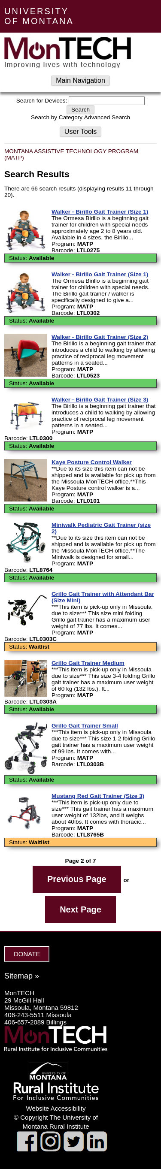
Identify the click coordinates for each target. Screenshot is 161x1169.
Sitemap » (21, 976)
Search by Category (56, 117)
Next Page (80, 909)
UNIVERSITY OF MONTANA (39, 16)
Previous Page (76, 879)
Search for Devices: (41, 100)
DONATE (27, 954)
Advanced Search (107, 117)
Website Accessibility (56, 1108)
